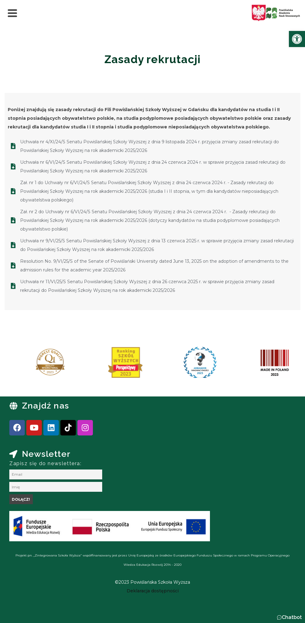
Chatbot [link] (292, 617)
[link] (297, 39)
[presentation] (24, 364)
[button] (289, 617)
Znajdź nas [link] (45, 405)
